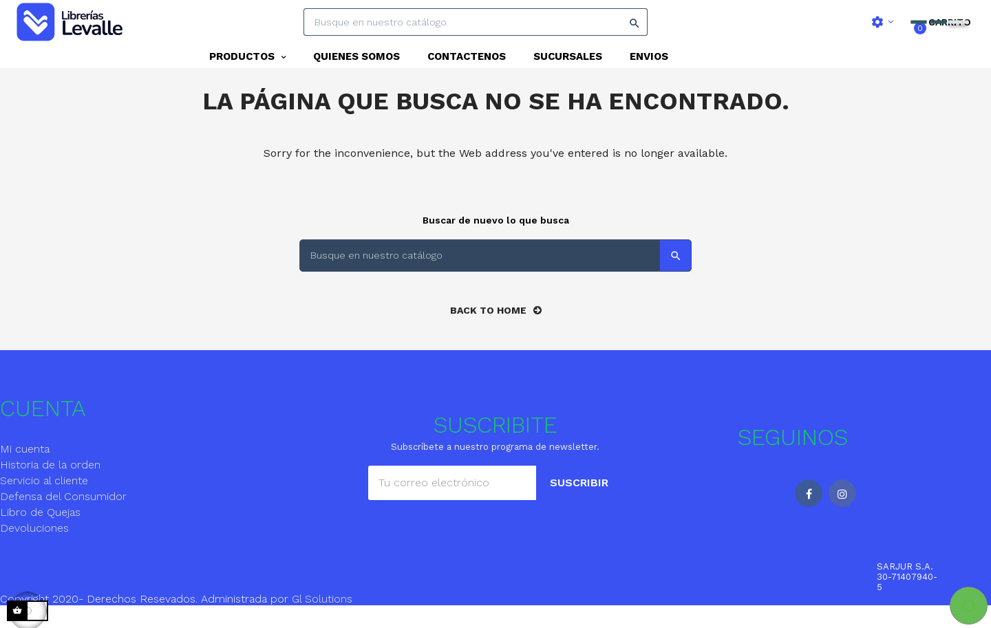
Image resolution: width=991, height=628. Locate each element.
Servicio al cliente (44, 503)
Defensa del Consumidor (63, 519)
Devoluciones (34, 550)
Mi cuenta (25, 471)
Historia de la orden (50, 487)
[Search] (475, 22)
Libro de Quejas (40, 534)
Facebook (809, 516)
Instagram (842, 516)
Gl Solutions (322, 621)
